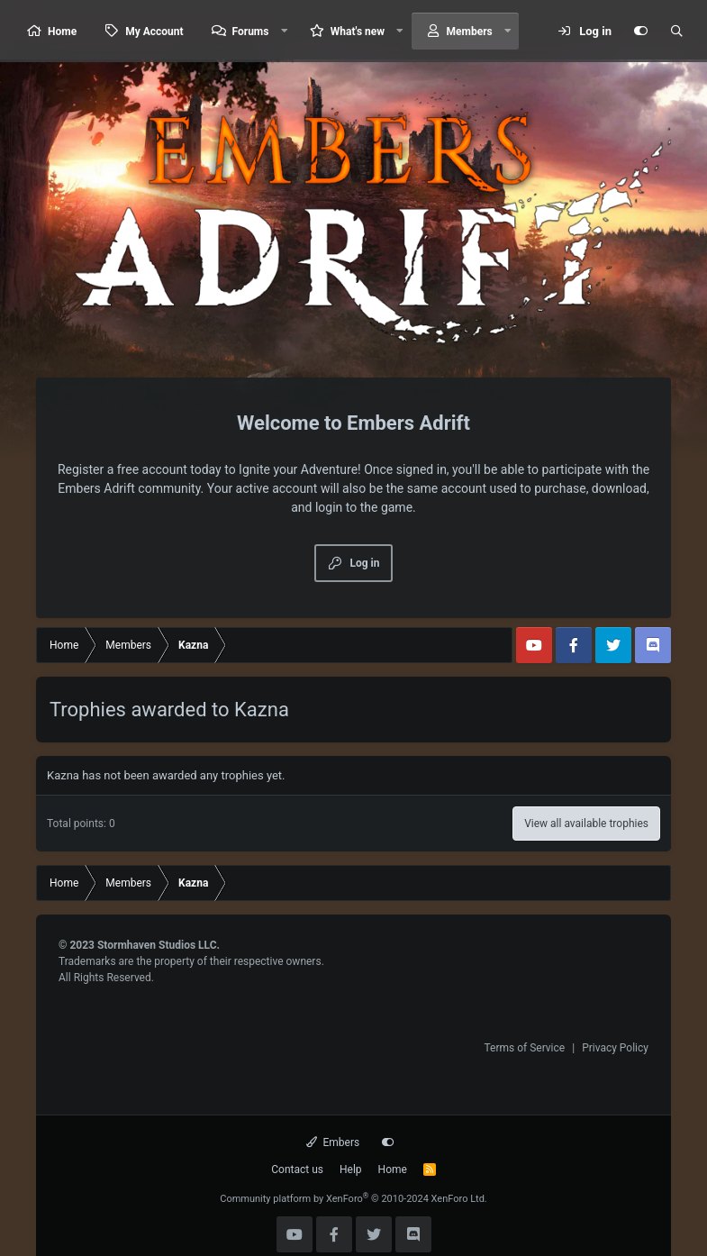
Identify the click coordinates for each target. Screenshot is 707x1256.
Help (351, 1169)
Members (470, 31)
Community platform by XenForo (353, 1199)
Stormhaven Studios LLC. (158, 945)
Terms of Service (524, 1048)
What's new (358, 31)
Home (62, 31)
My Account (154, 31)
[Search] (676, 32)
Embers (332, 1142)
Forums (250, 31)
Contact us (297, 1169)
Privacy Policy (615, 1048)
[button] (284, 31)
